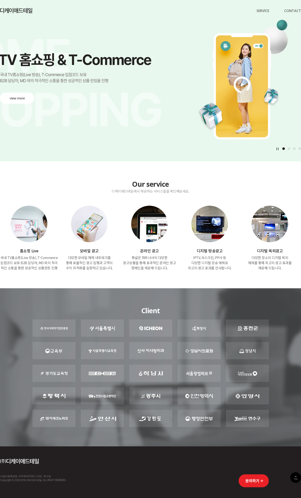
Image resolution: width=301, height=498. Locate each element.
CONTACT (292, 10)
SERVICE (262, 10)
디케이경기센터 (16, 11)
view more (17, 98)
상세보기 (29, 238)
